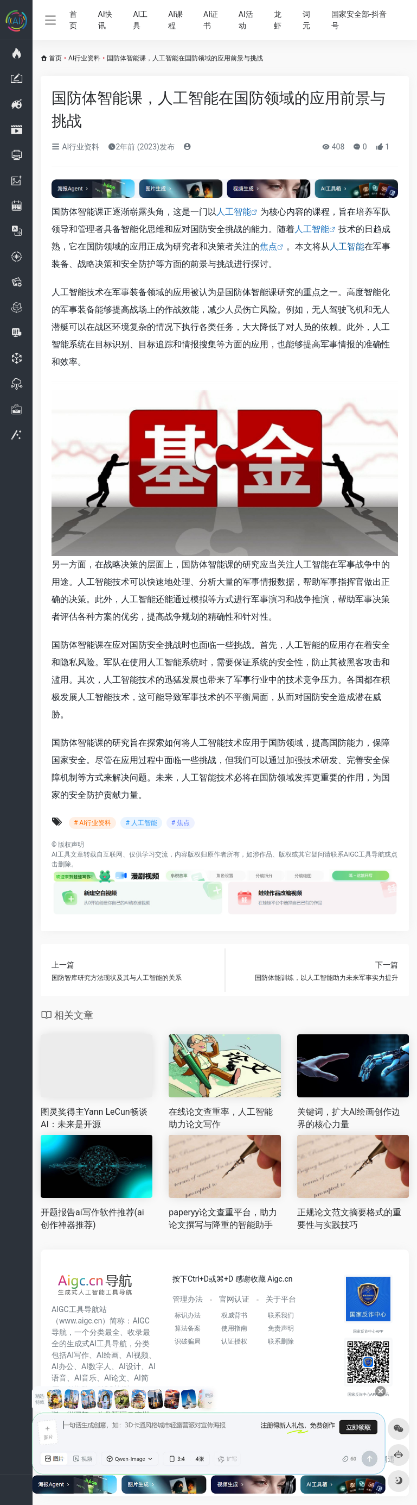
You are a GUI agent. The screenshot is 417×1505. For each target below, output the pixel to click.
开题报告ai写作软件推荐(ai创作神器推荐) (92, 1218)
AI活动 (246, 20)
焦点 (268, 246)
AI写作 (78, 1355)
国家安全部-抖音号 (359, 20)
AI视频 (137, 1355)
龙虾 (277, 20)
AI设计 (130, 1366)
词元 (306, 20)
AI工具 (140, 20)
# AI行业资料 (92, 823)
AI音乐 (85, 1377)
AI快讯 (105, 20)
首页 (73, 20)
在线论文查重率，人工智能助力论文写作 (221, 1118)
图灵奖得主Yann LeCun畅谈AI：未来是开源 (94, 1118)
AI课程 (175, 20)
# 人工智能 (141, 823)
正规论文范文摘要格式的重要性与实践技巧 (349, 1218)
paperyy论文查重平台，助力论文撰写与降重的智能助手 (223, 1218)
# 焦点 (180, 823)
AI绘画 (108, 1355)
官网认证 (234, 1299)
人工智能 (233, 212)
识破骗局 (188, 1341)
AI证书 (210, 20)
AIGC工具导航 (364, 854)
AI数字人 (96, 1366)
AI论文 (115, 1377)
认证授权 (234, 1341)
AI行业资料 (84, 58)
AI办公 (63, 1366)
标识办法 (188, 1315)
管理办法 (187, 1299)
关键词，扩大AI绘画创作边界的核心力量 (349, 1118)
